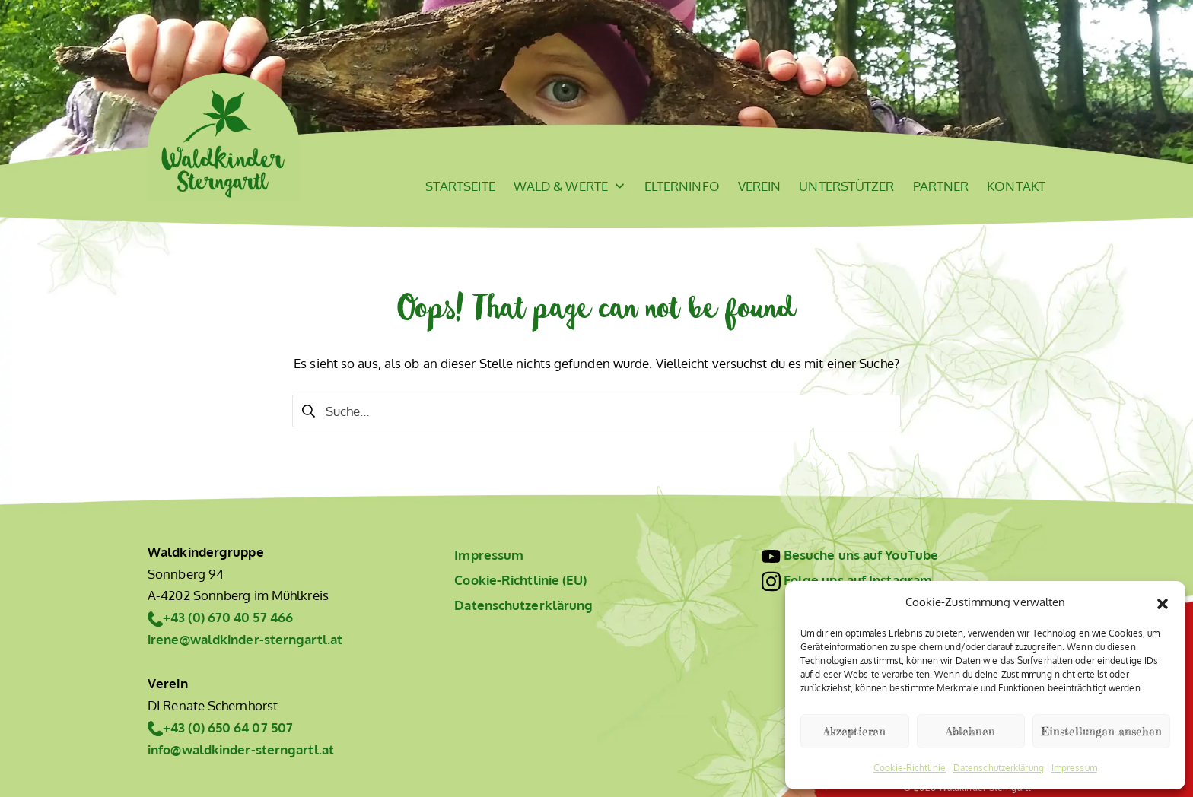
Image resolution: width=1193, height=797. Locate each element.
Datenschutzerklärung (998, 767)
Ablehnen (970, 731)
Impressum (1074, 767)
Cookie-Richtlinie (909, 767)
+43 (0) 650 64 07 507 (228, 727)
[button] (1162, 601)
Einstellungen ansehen (1101, 731)
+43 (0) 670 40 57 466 (228, 617)
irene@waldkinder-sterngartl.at (245, 639)
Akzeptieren (854, 731)
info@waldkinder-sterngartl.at (241, 749)
